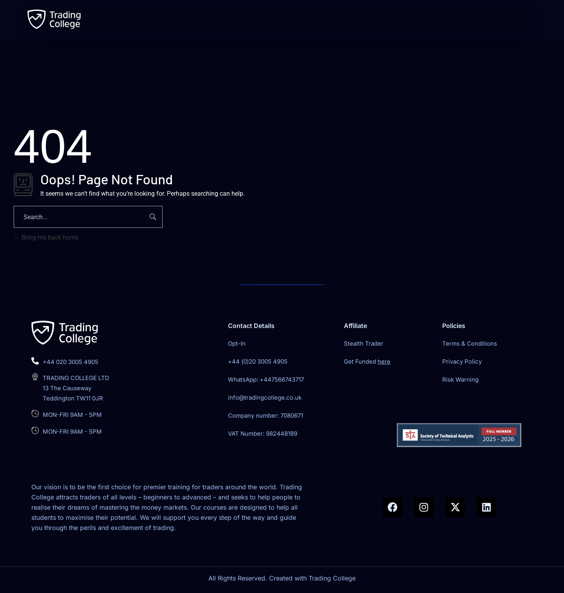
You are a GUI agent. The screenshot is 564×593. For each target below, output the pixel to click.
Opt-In (237, 343)
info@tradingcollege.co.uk (265, 397)
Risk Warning (460, 379)
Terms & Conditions (469, 343)
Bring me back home (46, 237)
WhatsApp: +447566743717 (266, 379)
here (384, 361)
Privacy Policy (462, 361)
